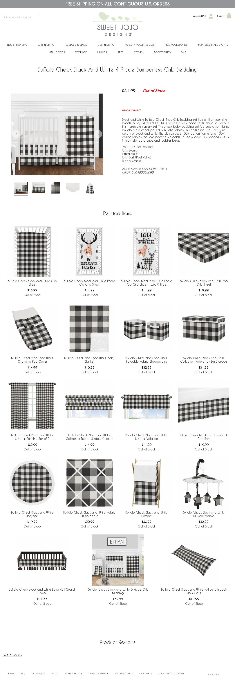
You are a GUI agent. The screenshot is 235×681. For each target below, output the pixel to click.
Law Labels (145, 673)
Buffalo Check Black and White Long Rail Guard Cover (42, 591)
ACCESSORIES (162, 52)
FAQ (23, 673)
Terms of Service (99, 673)
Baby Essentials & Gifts (213, 44)
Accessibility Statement (171, 673)
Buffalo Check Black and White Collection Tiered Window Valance (89, 436)
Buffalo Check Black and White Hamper (146, 514)
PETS (120, 52)
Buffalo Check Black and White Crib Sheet (32, 282)
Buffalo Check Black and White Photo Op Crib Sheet (89, 282)
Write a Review (12, 655)
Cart (220, 16)
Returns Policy (124, 673)
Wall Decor (57, 52)
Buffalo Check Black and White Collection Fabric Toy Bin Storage (203, 359)
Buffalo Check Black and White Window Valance (146, 436)
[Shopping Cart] (229, 16)
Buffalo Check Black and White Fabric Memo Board (89, 514)
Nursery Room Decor (139, 44)
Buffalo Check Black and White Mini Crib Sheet (204, 282)
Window (102, 52)
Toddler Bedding (76, 44)
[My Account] (210, 16)
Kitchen (138, 52)
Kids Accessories (176, 44)
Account (199, 16)
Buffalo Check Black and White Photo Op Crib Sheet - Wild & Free (146, 282)
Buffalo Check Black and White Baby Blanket (89, 359)
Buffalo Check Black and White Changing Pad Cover (32, 359)
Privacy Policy (73, 673)
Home (11, 673)
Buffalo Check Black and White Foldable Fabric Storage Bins (146, 359)
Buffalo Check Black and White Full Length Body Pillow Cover (194, 591)
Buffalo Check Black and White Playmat (32, 514)
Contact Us (38, 673)
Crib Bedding (46, 44)
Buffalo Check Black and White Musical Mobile (203, 514)
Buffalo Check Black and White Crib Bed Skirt (203, 436)
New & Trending (17, 44)
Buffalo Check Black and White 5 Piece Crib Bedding (118, 591)
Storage (81, 52)
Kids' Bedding (105, 44)
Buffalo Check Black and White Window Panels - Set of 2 (32, 436)
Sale (184, 52)
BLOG (55, 673)
